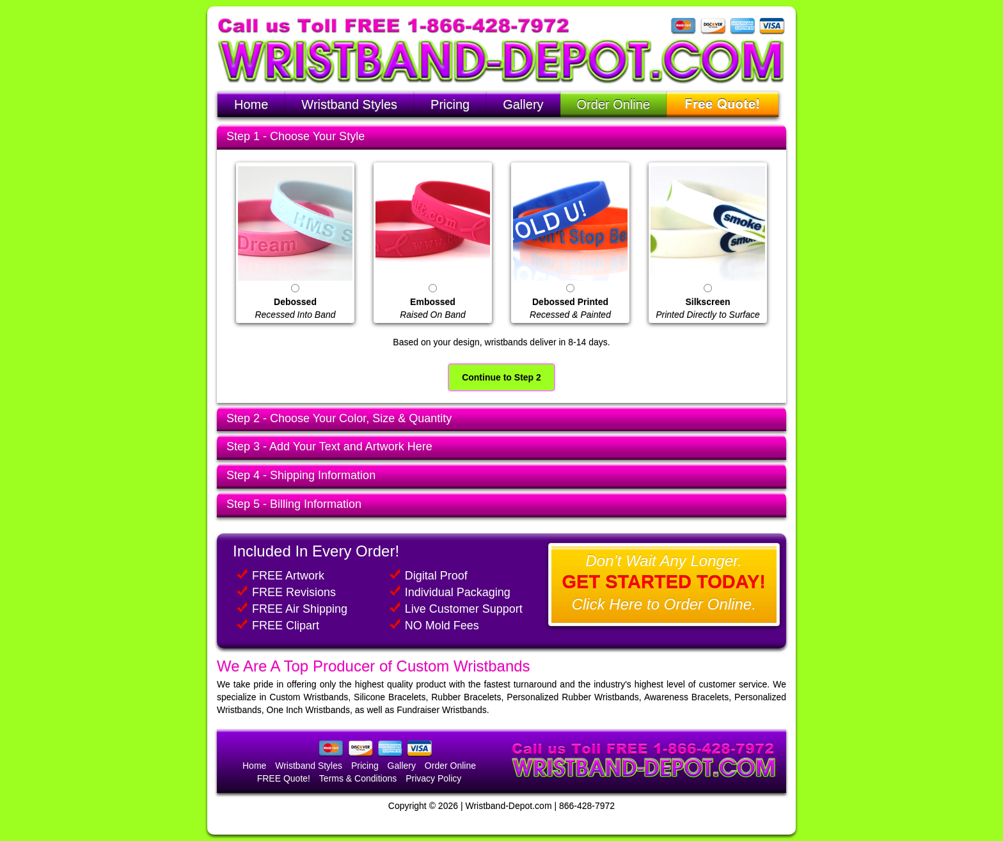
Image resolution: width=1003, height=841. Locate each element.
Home (251, 104)
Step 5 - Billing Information (293, 504)
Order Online (614, 104)
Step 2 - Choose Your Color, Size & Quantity (339, 418)
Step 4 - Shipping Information (300, 475)
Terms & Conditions (358, 778)
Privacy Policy (433, 778)
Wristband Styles (349, 104)
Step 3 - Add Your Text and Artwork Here (329, 446)
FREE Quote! (283, 778)
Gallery (523, 104)
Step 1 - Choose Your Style (295, 136)
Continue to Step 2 (501, 377)
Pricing (450, 104)
